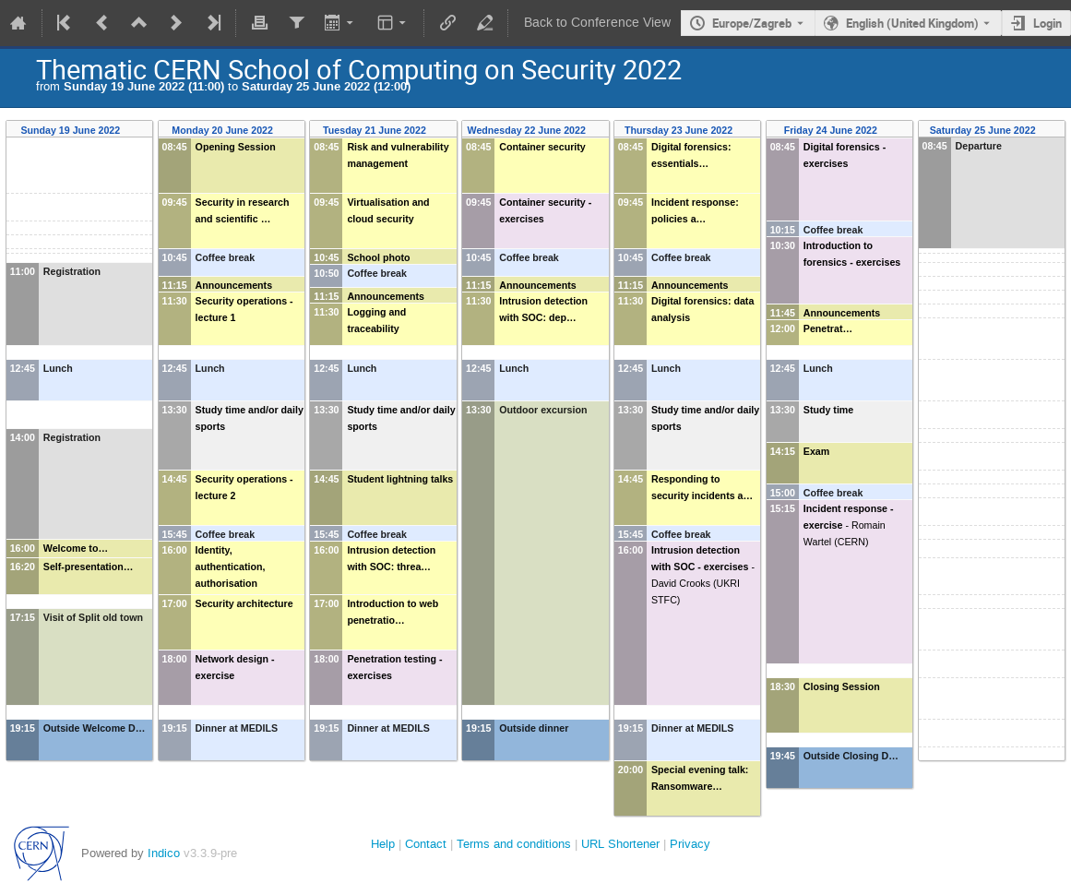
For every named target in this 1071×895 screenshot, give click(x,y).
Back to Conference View (597, 22)
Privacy (690, 844)
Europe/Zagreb (751, 23)
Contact (425, 844)
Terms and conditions (514, 844)
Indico (164, 853)
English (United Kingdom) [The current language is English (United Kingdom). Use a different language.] (912, 23)
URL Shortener (620, 844)
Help (383, 844)
